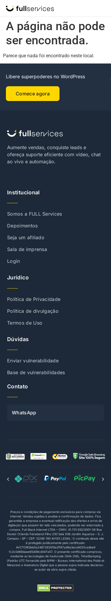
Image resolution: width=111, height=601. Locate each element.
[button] (8, 479)
